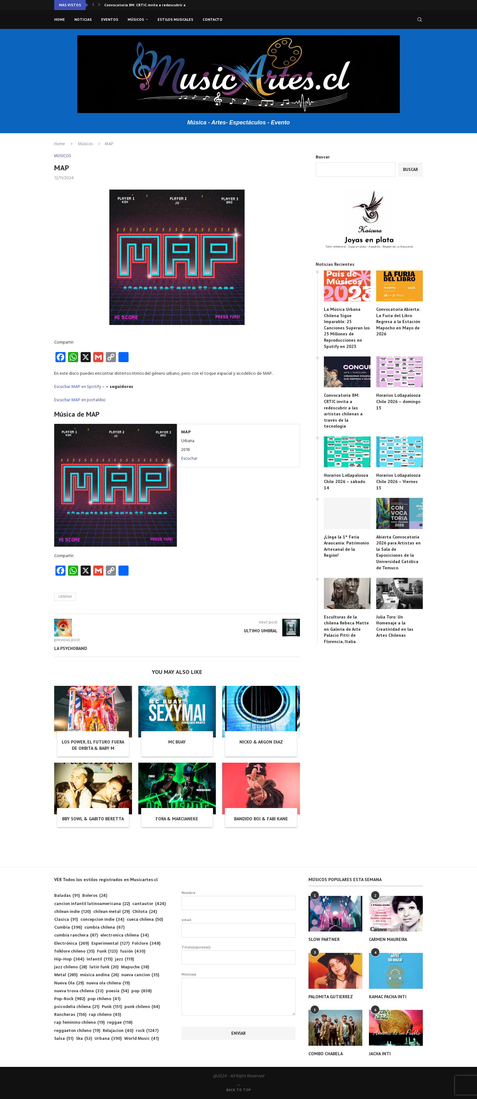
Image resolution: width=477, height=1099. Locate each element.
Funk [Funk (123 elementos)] (107, 951)
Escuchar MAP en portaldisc (80, 400)
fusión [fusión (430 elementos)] (132, 951)
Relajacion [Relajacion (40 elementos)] (118, 1031)
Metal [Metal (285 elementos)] (66, 975)
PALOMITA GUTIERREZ (330, 996)
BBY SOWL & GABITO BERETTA (93, 819)
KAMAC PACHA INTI (387, 996)
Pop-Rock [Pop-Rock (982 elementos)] (69, 999)
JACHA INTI (380, 1053)
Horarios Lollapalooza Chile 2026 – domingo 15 (398, 401)
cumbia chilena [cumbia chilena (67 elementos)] (104, 927)
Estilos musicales (175, 19)
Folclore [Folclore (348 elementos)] (146, 944)
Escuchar (189, 458)
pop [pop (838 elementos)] (141, 991)
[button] (93, 5)
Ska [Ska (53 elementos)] (84, 1039)
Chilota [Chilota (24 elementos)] (144, 912)
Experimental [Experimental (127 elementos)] (110, 944)
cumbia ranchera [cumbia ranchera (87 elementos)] (76, 935)
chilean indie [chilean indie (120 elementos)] (72, 912)
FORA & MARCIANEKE (177, 819)
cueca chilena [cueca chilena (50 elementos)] (145, 920)
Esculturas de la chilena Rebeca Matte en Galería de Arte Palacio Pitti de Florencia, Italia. (346, 629)
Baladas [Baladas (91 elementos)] (67, 896)
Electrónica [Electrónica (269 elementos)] (71, 944)
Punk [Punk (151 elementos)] (112, 1007)
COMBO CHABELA (325, 1053)
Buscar (323, 157)
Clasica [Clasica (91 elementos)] (66, 920)
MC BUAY (177, 742)
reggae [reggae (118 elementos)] (119, 1023)
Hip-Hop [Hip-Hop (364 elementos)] (69, 959)
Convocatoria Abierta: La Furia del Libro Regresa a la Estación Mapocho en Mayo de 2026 (398, 321)
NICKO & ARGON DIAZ (261, 742)
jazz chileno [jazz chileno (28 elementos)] (70, 967)
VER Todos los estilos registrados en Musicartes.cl (106, 879)
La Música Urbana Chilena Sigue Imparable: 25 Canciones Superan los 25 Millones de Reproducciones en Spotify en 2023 (347, 327)
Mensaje (238, 977)
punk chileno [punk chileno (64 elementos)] (142, 1007)
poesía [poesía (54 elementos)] (117, 991)
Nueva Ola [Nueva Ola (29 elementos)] (69, 983)
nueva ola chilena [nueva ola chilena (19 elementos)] (108, 983)
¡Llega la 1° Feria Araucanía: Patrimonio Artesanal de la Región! (346, 546)
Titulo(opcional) (238, 955)
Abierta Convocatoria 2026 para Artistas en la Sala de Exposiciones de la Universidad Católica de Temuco (398, 552)
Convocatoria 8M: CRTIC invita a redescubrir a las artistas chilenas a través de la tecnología (343, 410)
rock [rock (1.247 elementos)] (147, 1031)
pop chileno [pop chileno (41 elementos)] (104, 999)
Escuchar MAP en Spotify (77, 386)
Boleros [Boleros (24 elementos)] (94, 896)
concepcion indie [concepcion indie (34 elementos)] (102, 920)
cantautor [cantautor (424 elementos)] (149, 904)
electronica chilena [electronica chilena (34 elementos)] (125, 935)
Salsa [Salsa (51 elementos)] (63, 1039)
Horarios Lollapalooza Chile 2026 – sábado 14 (346, 481)
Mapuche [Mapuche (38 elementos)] (135, 967)
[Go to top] (238, 1090)
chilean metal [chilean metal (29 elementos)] (111, 912)
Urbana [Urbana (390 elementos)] (108, 1039)
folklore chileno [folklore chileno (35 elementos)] (74, 951)
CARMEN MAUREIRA (388, 939)
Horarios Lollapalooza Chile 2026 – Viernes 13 (398, 481)
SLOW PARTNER (324, 939)
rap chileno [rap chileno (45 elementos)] (105, 1015)
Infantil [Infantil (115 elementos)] (99, 959)
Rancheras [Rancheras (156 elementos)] (70, 1015)
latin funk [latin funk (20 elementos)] (103, 967)
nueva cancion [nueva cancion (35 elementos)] (140, 975)
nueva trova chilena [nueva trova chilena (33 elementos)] (78, 991)
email (238, 927)
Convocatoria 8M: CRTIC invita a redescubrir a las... (149, 5)
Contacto (212, 19)
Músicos (136, 19)
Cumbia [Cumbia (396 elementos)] (68, 927)
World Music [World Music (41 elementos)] (141, 1039)
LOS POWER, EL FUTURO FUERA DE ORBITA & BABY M (93, 745)
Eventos (109, 19)
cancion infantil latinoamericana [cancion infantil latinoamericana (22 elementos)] (92, 904)
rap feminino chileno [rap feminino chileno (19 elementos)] (79, 1023)
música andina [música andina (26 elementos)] (99, 975)
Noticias (83, 19)
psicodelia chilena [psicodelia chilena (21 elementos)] (76, 1007)
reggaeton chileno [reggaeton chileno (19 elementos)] (77, 1031)
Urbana (65, 597)
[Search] (420, 19)
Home (59, 19)
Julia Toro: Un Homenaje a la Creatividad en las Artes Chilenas (394, 626)
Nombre (238, 900)
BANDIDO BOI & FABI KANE (261, 819)
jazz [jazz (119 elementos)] (124, 959)
